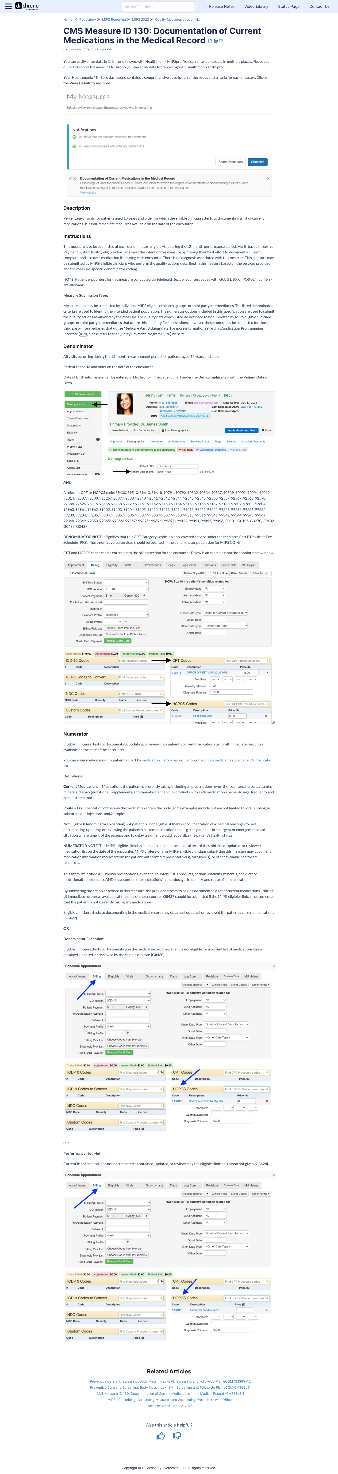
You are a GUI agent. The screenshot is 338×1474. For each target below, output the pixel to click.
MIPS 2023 (140, 19)
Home (67, 19)
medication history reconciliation (168, 760)
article (75, 67)
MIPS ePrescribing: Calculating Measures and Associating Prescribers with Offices (170, 1400)
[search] (158, 7)
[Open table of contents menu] (9, 6)
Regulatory (87, 19)
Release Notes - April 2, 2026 (170, 1406)
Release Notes (221, 6)
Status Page (289, 6)
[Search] (198, 7)
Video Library (256, 6)
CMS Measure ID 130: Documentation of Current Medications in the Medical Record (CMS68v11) (170, 1393)
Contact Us (319, 6)
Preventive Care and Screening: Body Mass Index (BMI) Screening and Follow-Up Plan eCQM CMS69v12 (170, 1381)
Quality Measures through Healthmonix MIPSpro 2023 (196, 19)
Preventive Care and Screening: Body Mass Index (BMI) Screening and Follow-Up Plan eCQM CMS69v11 (170, 1387)
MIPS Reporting (114, 19)
